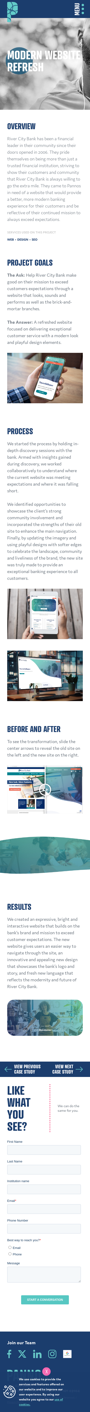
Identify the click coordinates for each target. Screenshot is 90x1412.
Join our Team (21, 1342)
